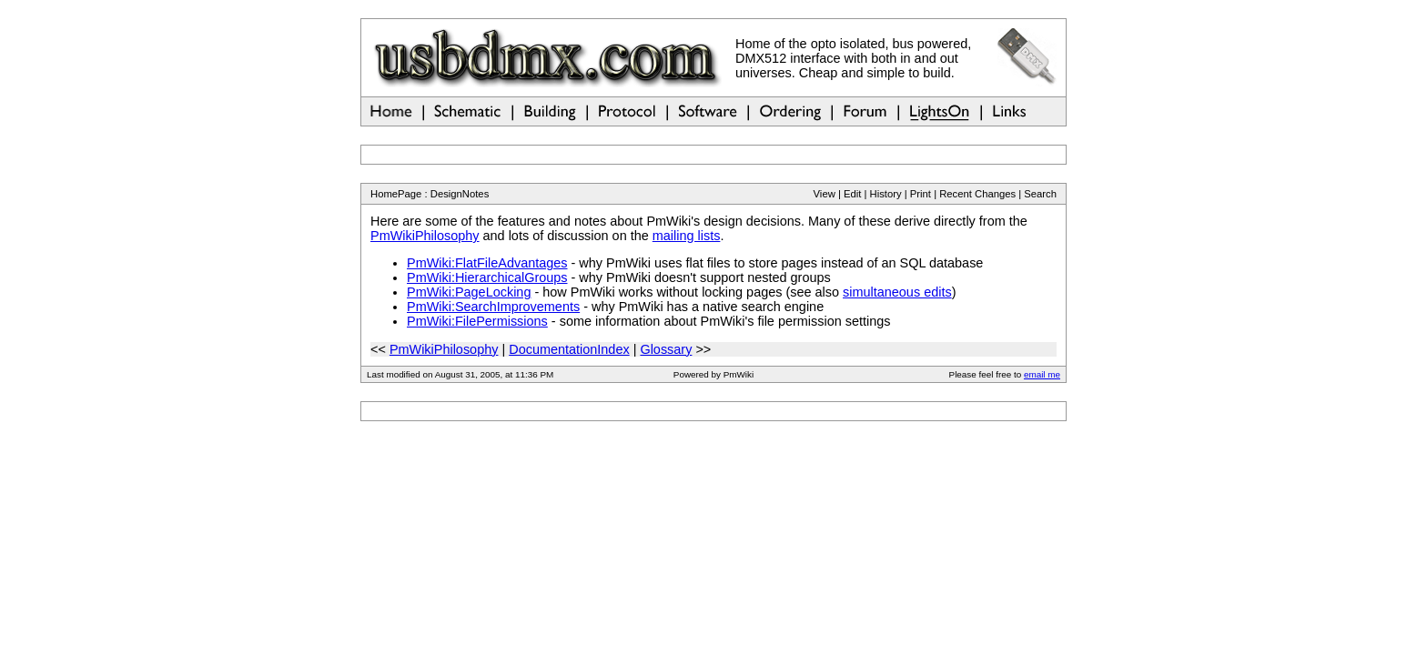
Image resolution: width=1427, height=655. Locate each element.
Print (920, 193)
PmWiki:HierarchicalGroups (487, 277)
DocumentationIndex (569, 349)
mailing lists (687, 235)
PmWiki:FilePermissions (477, 321)
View (824, 193)
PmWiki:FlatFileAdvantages (487, 263)
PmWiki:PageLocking (469, 292)
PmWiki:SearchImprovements (493, 306)
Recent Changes (977, 193)
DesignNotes (460, 193)
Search (1040, 193)
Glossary (666, 349)
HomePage (395, 193)
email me (1042, 374)
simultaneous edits (897, 292)
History (886, 193)
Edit (852, 193)
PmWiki (739, 374)
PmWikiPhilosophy (425, 235)
